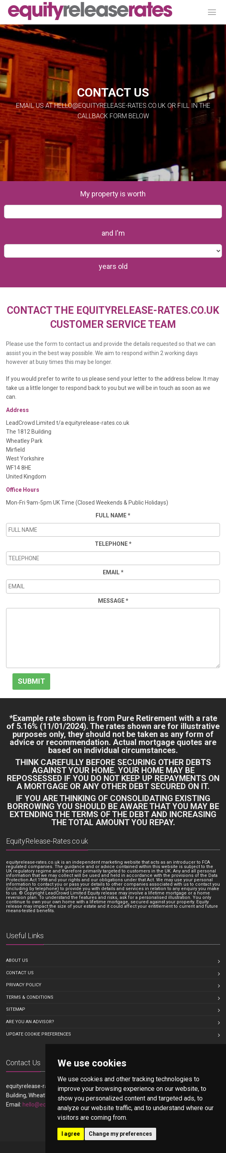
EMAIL (113, 572)
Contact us (20, 972)
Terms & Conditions (29, 997)
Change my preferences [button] (120, 1134)
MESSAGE (113, 601)
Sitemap (15, 1009)
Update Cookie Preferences (38, 1034)
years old (113, 266)
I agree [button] (70, 1134)
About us (17, 960)
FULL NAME (113, 515)
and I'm (113, 233)
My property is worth (113, 194)
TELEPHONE (113, 544)
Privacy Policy (23, 984)
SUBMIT (31, 681)
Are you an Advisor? (30, 1021)
